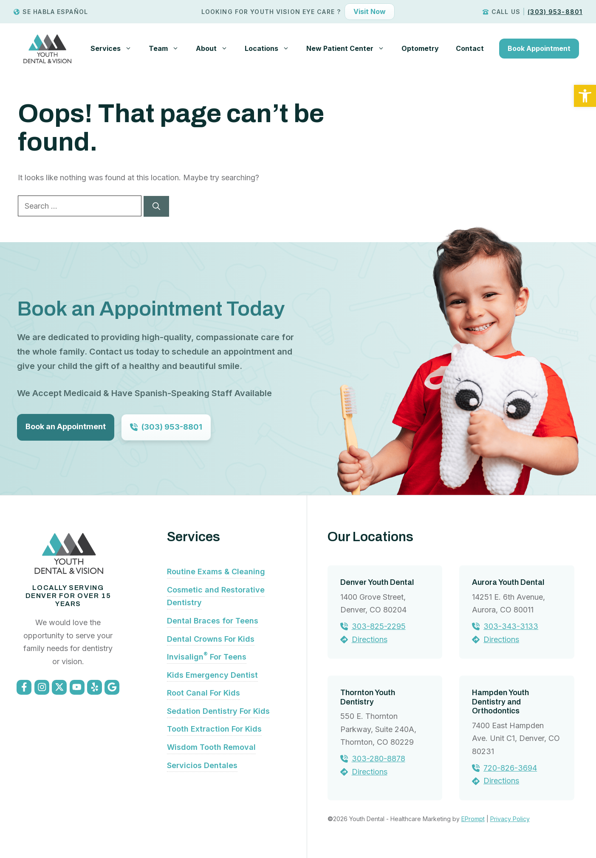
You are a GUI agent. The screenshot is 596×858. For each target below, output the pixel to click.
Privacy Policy (510, 818)
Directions (369, 639)
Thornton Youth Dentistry (367, 697)
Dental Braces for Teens (212, 620)
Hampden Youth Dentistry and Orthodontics (500, 701)
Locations (271, 48)
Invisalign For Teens (206, 656)
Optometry (420, 48)
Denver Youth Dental (377, 582)
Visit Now (369, 11)
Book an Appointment (65, 426)
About (216, 48)
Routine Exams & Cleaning (216, 571)
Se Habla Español (55, 11)
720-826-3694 (510, 767)
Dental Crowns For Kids (210, 638)
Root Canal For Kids (203, 692)
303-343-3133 (510, 626)
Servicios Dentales (202, 765)
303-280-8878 (378, 758)
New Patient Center (349, 48)
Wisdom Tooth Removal (211, 747)
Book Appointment (539, 48)
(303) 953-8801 (555, 11)
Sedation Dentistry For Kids (218, 711)
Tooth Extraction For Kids (214, 728)
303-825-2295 (379, 626)
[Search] (156, 206)
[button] (585, 96)
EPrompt (473, 818)
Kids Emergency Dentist (212, 675)
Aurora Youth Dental (508, 582)
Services (115, 48)
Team (168, 48)
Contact (470, 48)
